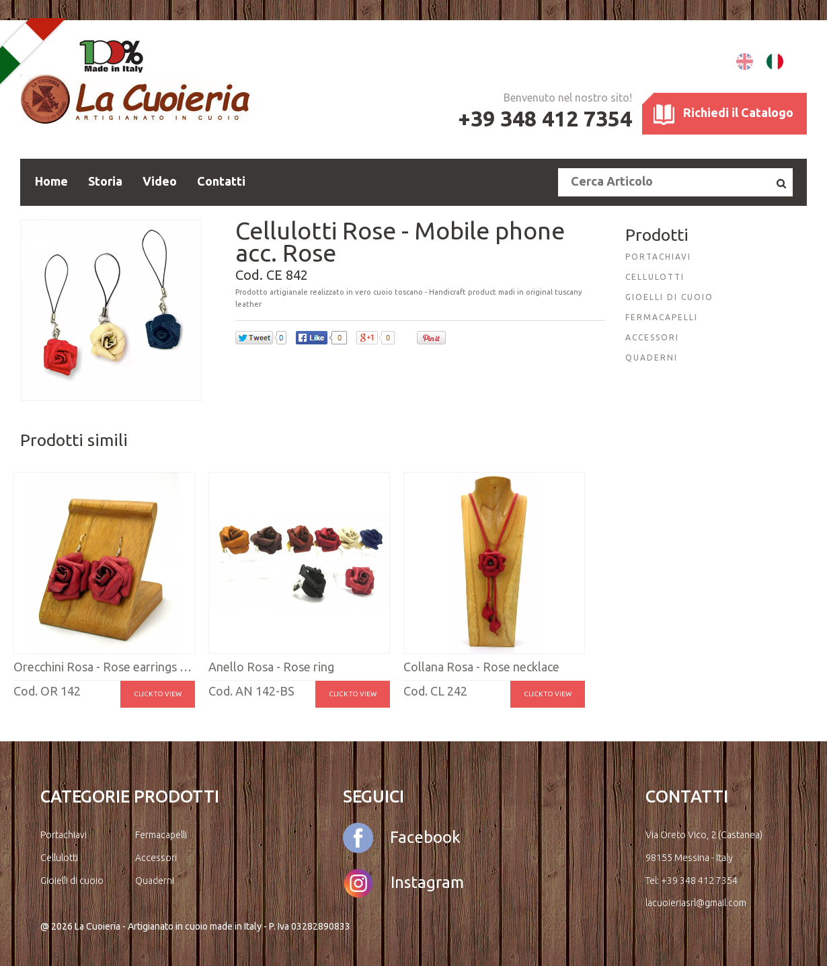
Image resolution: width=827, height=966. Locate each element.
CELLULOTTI (654, 276)
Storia (105, 181)
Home (51, 181)
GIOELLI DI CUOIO (669, 297)
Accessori (156, 857)
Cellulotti (59, 857)
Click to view (158, 694)
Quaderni (154, 880)
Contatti (221, 181)
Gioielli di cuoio (72, 880)
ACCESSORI (652, 337)
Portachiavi (63, 834)
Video (160, 181)
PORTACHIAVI (658, 256)
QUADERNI (651, 357)
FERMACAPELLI (661, 317)
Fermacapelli (161, 834)
